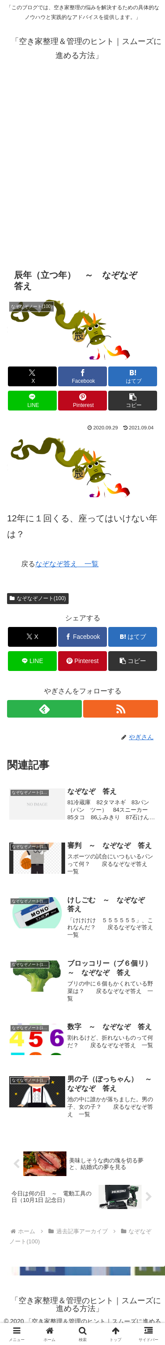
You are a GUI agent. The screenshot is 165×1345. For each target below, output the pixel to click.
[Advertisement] (82, 162)
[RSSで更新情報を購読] (120, 709)
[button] (132, 400)
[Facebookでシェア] (82, 376)
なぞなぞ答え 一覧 (67, 564)
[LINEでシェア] (32, 400)
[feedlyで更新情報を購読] (44, 709)
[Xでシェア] (32, 376)
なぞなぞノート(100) (38, 598)
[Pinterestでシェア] (82, 400)
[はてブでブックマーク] (132, 376)
